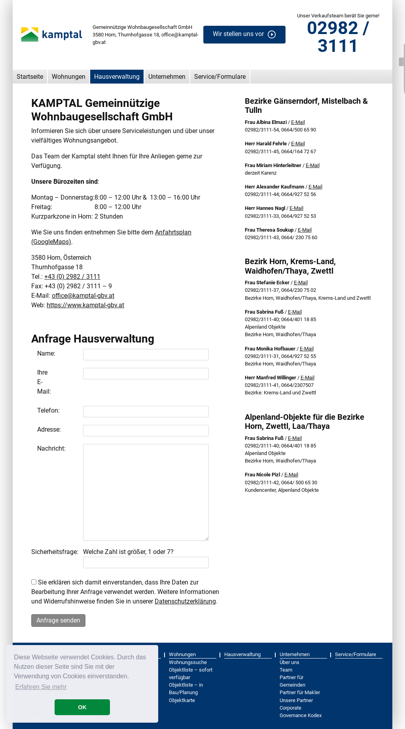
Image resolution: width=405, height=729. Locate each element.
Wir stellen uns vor (238, 34)
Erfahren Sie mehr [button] (40, 686)
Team (286, 670)
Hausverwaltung (117, 76)
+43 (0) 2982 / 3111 (72, 276)
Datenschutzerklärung (185, 601)
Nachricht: (40, 448)
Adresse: (40, 429)
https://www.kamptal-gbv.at (85, 305)
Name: (40, 353)
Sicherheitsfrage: (54, 552)
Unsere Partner (296, 700)
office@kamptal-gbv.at (83, 295)
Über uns (289, 662)
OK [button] (82, 707)
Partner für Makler (300, 692)
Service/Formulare (220, 76)
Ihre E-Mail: (40, 382)
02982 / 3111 (338, 36)
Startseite (30, 76)
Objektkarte (182, 700)
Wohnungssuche (188, 662)
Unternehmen (166, 76)
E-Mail (298, 122)
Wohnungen (68, 76)
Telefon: (40, 410)
